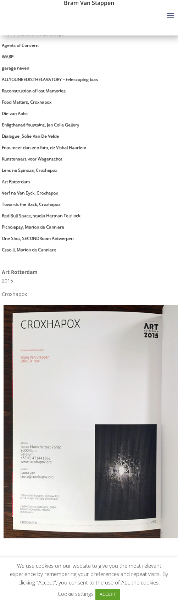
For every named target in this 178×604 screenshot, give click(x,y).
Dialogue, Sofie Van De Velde (30, 136)
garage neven (15, 68)
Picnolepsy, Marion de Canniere (33, 227)
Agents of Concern (20, 45)
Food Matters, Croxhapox (26, 102)
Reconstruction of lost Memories (34, 91)
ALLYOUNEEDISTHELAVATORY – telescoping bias (50, 79)
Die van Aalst (15, 113)
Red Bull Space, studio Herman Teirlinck (41, 216)
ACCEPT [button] (108, 594)
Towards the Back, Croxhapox (31, 204)
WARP (7, 57)
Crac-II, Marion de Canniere (29, 250)
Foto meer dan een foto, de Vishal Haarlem (44, 147)
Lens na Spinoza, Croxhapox (29, 170)
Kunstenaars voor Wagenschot (32, 159)
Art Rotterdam (16, 182)
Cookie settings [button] (76, 593)
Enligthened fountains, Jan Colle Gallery (40, 125)
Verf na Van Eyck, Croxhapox (30, 193)
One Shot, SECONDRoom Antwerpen (37, 238)
